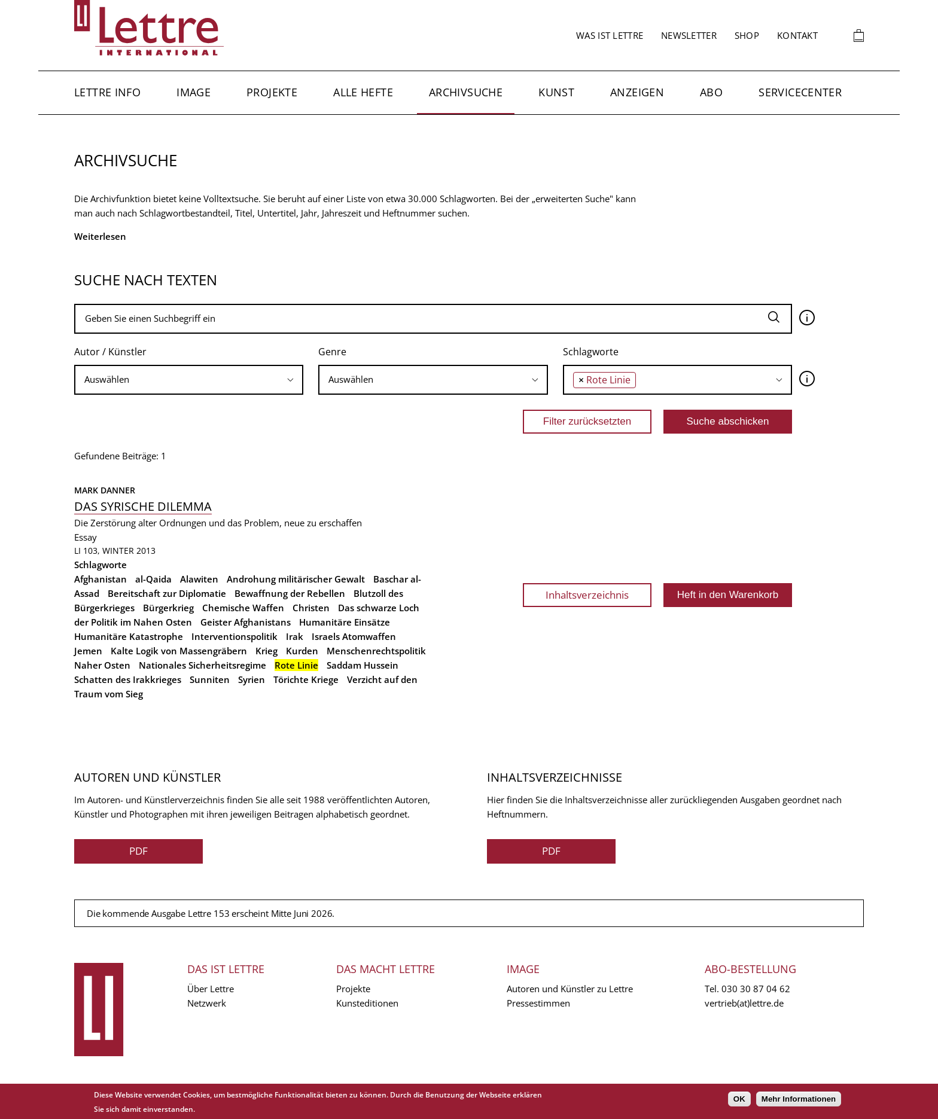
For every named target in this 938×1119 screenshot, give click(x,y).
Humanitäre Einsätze (344, 622)
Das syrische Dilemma (143, 506)
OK (739, 1098)
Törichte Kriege (306, 679)
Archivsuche (465, 92)
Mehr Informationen (799, 1098)
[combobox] (188, 380)
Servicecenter (800, 92)
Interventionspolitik (234, 636)
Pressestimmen (538, 1003)
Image (193, 92)
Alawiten (199, 579)
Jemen (88, 651)
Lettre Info (107, 92)
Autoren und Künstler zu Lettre (570, 989)
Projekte (271, 92)
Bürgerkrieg (168, 608)
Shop (747, 35)
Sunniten (210, 679)
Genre (332, 351)
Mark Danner (104, 490)
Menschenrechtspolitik (376, 651)
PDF (138, 851)
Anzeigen (637, 92)
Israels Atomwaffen (354, 636)
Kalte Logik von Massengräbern (179, 651)
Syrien (251, 679)
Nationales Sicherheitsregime (202, 665)
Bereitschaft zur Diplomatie (167, 593)
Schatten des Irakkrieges (127, 679)
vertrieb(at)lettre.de (744, 1003)
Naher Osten (102, 665)
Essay (85, 537)
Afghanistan (100, 579)
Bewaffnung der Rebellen (289, 593)
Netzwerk (206, 1003)
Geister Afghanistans (245, 622)
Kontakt (797, 35)
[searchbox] (188, 379)
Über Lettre (210, 989)
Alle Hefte (363, 92)
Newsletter (689, 35)
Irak (294, 636)
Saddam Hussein (362, 665)
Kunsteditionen (367, 1003)
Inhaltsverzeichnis (587, 595)
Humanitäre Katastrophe (128, 636)
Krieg (266, 651)
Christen (311, 608)
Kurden (302, 651)
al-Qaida (153, 579)
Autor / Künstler (110, 351)
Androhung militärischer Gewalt (296, 579)
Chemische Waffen (243, 608)
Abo (711, 92)
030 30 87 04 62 (755, 989)
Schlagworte (591, 351)
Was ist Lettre (609, 35)
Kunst (556, 92)
